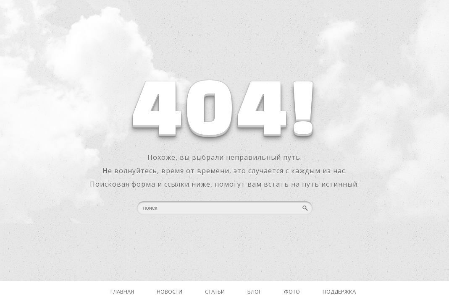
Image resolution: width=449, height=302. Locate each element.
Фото (292, 291)
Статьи (215, 291)
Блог (254, 291)
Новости (169, 291)
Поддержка (339, 291)
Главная (122, 291)
